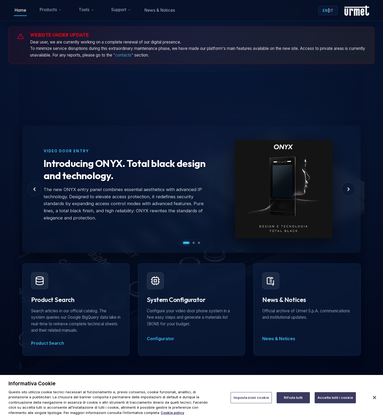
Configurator (160, 338)
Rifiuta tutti (293, 403)
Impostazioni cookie (251, 403)
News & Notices (159, 10)
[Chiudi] (374, 403)
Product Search (47, 343)
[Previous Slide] (34, 189)
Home (20, 10)
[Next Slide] (348, 189)
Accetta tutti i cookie (335, 403)
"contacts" (123, 55)
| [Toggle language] (328, 10)
